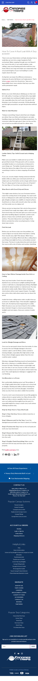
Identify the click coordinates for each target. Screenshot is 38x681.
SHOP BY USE (19, 585)
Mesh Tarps (19, 625)
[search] (28, 2)
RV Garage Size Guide (19, 568)
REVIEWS (19, 602)
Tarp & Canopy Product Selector (19, 571)
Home (3, 19)
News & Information (19, 550)
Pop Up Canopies (19, 505)
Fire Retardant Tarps (19, 627)
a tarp (8, 81)
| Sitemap (26, 669)
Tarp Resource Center (19, 559)
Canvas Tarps (19, 618)
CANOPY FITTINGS (19, 595)
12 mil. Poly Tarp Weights (19, 561)
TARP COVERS (19, 588)
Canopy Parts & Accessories (19, 516)
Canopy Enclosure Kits (19, 509)
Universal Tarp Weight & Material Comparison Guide (19, 552)
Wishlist (19, 529)
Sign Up (21, 531)
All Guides (19, 555)
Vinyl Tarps (19, 620)
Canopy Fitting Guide (19, 564)
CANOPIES (19, 590)
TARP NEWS (10, 19)
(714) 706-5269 (10, 2)
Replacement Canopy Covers (19, 512)
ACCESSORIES (19, 597)
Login (16, 531)
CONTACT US (19, 599)
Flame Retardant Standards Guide (19, 573)
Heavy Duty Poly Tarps (19, 616)
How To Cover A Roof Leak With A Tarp (24, 19)
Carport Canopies (19, 507)
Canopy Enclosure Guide (19, 566)
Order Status (19, 533)
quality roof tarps (10, 450)
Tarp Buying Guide (19, 557)
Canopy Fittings (19, 514)
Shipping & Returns (19, 536)
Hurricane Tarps (19, 623)
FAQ (19, 548)
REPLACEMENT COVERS (19, 592)
